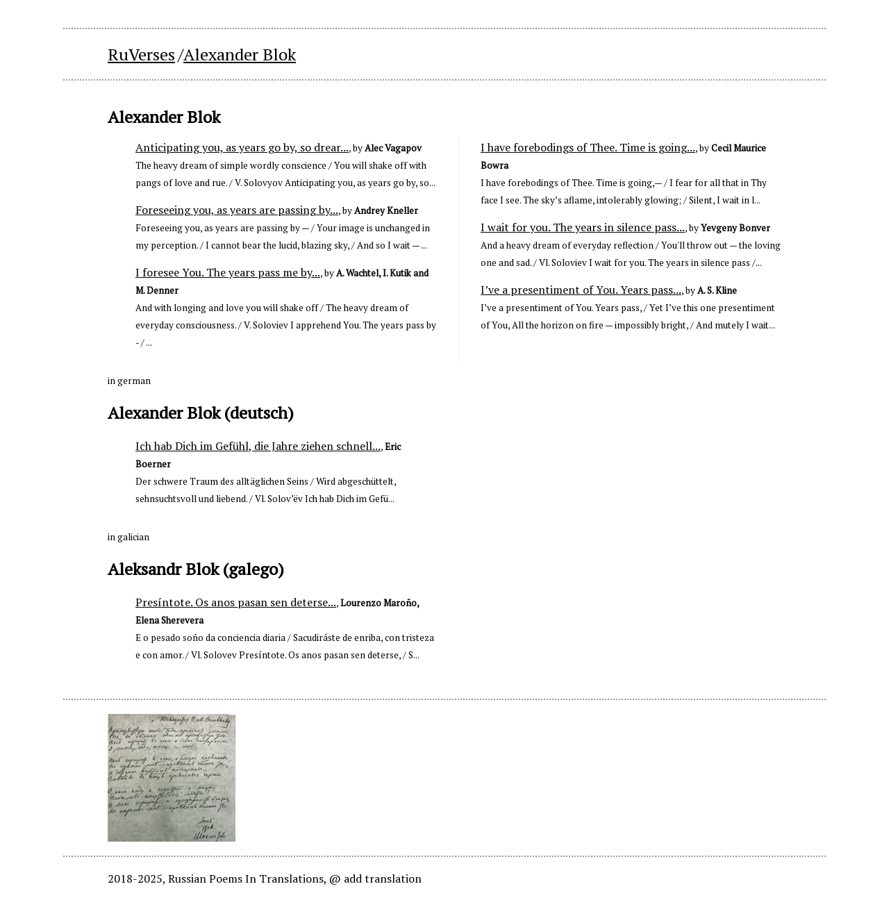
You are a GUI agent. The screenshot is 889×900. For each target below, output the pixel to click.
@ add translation (375, 878)
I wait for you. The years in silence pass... (583, 227)
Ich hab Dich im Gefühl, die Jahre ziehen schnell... (258, 445)
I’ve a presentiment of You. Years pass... (581, 289)
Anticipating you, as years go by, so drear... (242, 147)
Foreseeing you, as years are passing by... (236, 209)
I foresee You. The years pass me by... (227, 272)
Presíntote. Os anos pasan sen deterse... (235, 602)
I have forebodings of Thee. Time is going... (588, 147)
